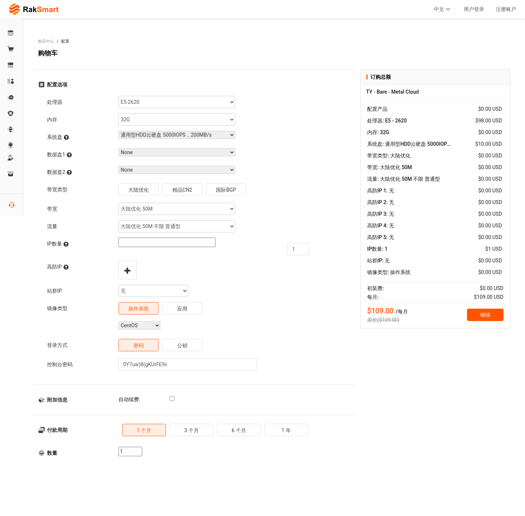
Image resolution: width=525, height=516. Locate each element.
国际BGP (226, 190)
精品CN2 (182, 190)
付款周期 (57, 430)
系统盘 (58, 137)
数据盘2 (59, 172)
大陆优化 (138, 190)
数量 (52, 453)
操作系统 (138, 309)
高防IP (58, 267)
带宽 (52, 209)
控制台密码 (60, 364)
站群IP (54, 291)
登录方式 (57, 345)
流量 (52, 226)
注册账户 (506, 9)
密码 (138, 345)
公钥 (182, 345)
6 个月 (239, 430)
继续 (485, 315)
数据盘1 (59, 155)
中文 (443, 9)
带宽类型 (57, 189)
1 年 (286, 430)
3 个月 (191, 430)
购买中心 (46, 41)
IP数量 (58, 244)
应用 (182, 309)
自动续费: (129, 399)
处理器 (54, 102)
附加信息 (57, 400)
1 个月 (144, 430)
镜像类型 (57, 308)
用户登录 (474, 9)
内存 (52, 119)
